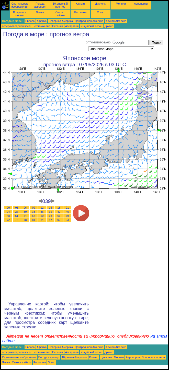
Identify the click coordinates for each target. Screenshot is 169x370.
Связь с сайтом (60, 14)
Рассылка (80, 12)
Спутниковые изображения (20, 5)
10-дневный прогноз (60, 5)
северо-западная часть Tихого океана (26, 26)
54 (25, 215)
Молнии (121, 3)
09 (33, 207)
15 (50, 207)
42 (59, 211)
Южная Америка (116, 20)
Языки (40, 12)
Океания (57, 26)
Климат (80, 3)
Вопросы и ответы (20, 14)
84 (42, 219)
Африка (42, 20)
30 (25, 211)
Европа (30, 20)
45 (67, 211)
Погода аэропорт (40, 5)
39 (50, 211)
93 (67, 219)
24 (8, 211)
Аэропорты (141, 3)
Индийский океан (91, 26)
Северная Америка (61, 20)
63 (50, 215)
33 (33, 211)
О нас (100, 12)
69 (67, 215)
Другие (108, 26)
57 (33, 215)
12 (42, 207)
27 (16, 211)
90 (59, 219)
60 (42, 215)
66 (59, 215)
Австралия (72, 26)
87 (50, 219)
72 (8, 219)
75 (16, 219)
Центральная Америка (89, 20)
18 (59, 207)
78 (25, 219)
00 (8, 207)
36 (42, 211)
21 (67, 207)
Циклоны (100, 3)
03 (16, 207)
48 (8, 215)
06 (25, 207)
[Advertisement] (42, 46)
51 (16, 215)
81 (33, 219)
